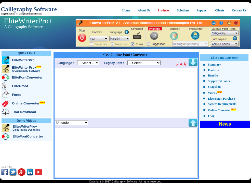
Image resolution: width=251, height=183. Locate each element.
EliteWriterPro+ (25, 21)
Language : (66, 63)
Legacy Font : (114, 63)
